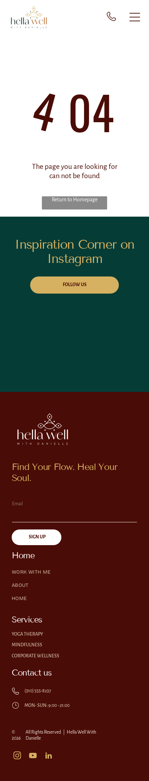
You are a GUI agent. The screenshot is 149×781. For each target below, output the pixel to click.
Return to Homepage (75, 199)
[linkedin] (48, 756)
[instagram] (17, 756)
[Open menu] (134, 17)
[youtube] (33, 756)
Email (17, 503)
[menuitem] (74, 575)
